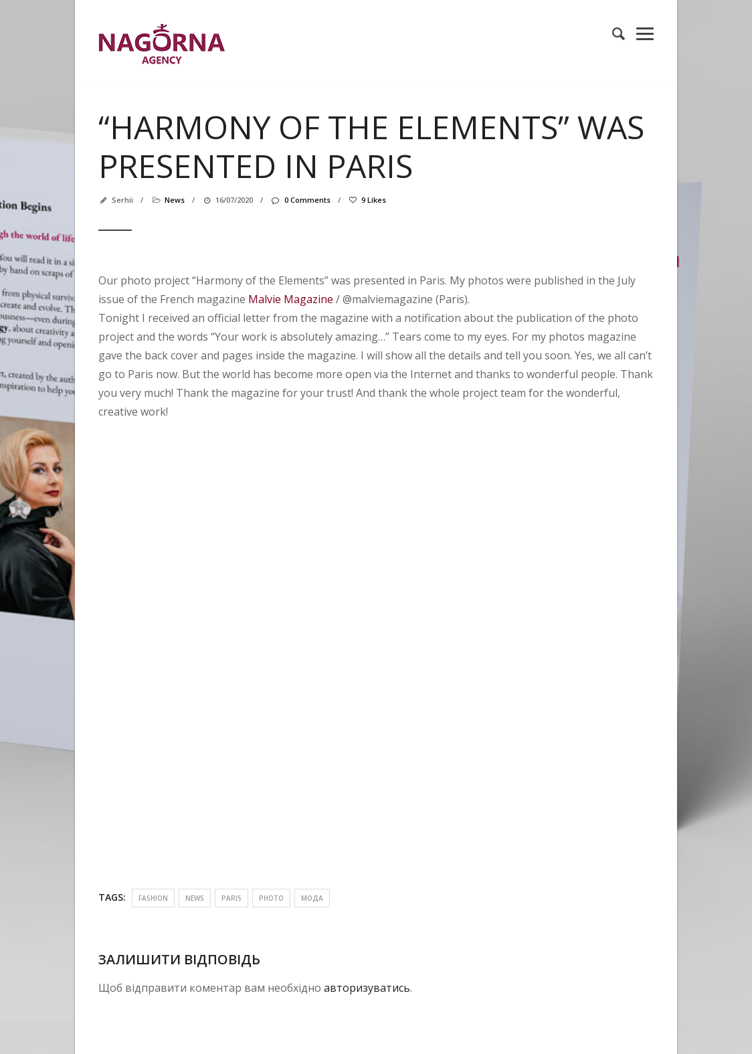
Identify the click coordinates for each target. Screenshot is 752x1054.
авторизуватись (367, 987)
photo (271, 898)
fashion (153, 898)
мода (312, 898)
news (175, 200)
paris (231, 898)
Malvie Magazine (290, 299)
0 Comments (300, 200)
